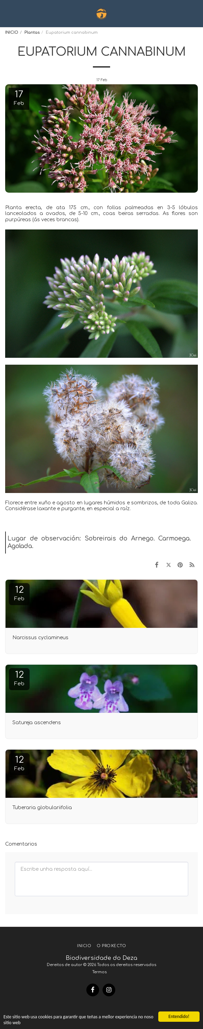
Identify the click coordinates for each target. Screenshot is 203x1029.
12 (19, 593)
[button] (7, 13)
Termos (99, 972)
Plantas (32, 32)
